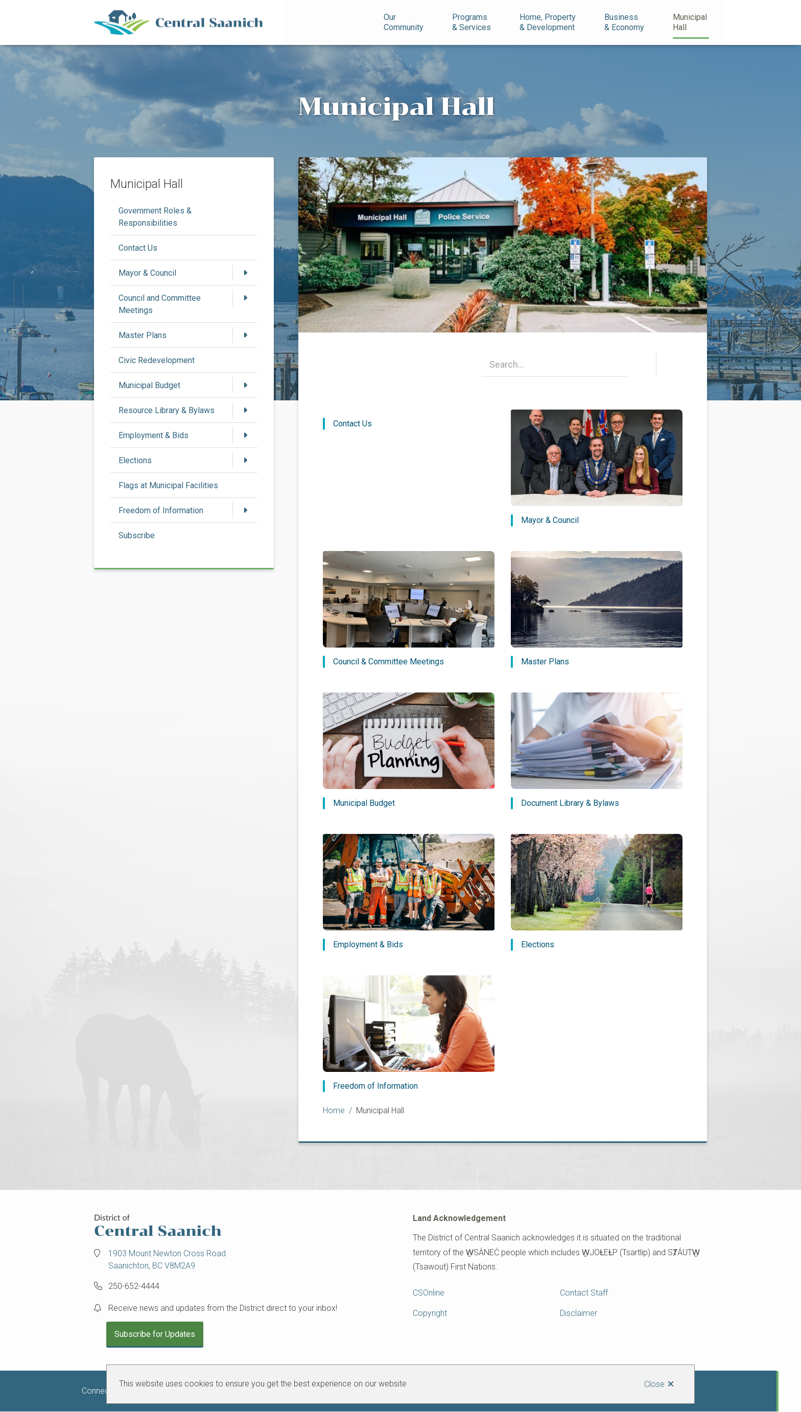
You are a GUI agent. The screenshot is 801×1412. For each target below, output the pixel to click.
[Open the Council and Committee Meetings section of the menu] (245, 298)
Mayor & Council (147, 273)
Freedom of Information (161, 510)
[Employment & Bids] (408, 892)
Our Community (403, 22)
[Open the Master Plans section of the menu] (245, 335)
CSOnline (428, 1293)
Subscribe (137, 535)
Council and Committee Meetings (160, 304)
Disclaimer (578, 1313)
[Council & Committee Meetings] (408, 609)
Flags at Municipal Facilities (168, 485)
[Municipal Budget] (408, 750)
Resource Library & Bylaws (167, 410)
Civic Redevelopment (157, 360)
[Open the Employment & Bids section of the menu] (245, 435)
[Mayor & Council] (596, 468)
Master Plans (143, 335)
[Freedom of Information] (408, 1033)
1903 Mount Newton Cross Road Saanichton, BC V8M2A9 (167, 1260)
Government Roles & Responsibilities (155, 217)
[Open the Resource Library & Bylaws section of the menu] (245, 410)
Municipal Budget (149, 385)
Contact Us (138, 248)
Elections (135, 460)
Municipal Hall (691, 22)
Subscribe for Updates (154, 1334)
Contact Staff (584, 1293)
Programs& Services (471, 22)
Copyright (430, 1313)
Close (654, 1384)
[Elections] (596, 892)
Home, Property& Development (548, 22)
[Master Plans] (596, 609)
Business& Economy (624, 22)
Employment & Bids (154, 435)
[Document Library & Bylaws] (596, 750)
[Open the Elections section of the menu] (245, 460)
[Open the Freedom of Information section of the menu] (245, 510)
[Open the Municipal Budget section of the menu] (245, 385)
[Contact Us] (408, 424)
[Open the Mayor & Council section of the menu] (245, 272)
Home (334, 1110)
